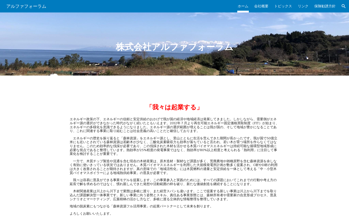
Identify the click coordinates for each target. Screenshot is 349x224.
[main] (174, 44)
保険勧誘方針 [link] (325, 6)
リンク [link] (303, 6)
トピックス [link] (283, 6)
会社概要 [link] (261, 6)
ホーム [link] (243, 6)
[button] (343, 6)
